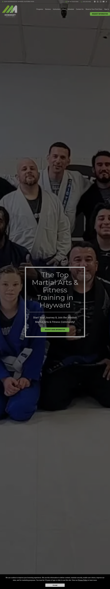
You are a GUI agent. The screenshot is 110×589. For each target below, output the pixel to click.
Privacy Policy (82, 580)
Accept (55, 585)
